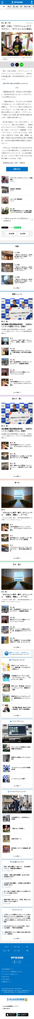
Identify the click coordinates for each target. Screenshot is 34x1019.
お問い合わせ (6, 976)
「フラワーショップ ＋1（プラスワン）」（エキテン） (16, 220)
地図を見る (17, 169)
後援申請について (7, 981)
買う (21, 6)
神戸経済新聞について (8, 969)
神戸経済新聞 (17, 2)
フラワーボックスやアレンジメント (16, 83)
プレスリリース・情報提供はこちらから (12, 971)
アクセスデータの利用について (10, 974)
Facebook (15, 962)
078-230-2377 (19, 76)
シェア (11, 227)
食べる (9, 6)
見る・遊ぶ (15, 6)
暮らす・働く (27, 6)
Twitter (19, 962)
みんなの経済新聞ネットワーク (17, 999)
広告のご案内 (6, 979)
